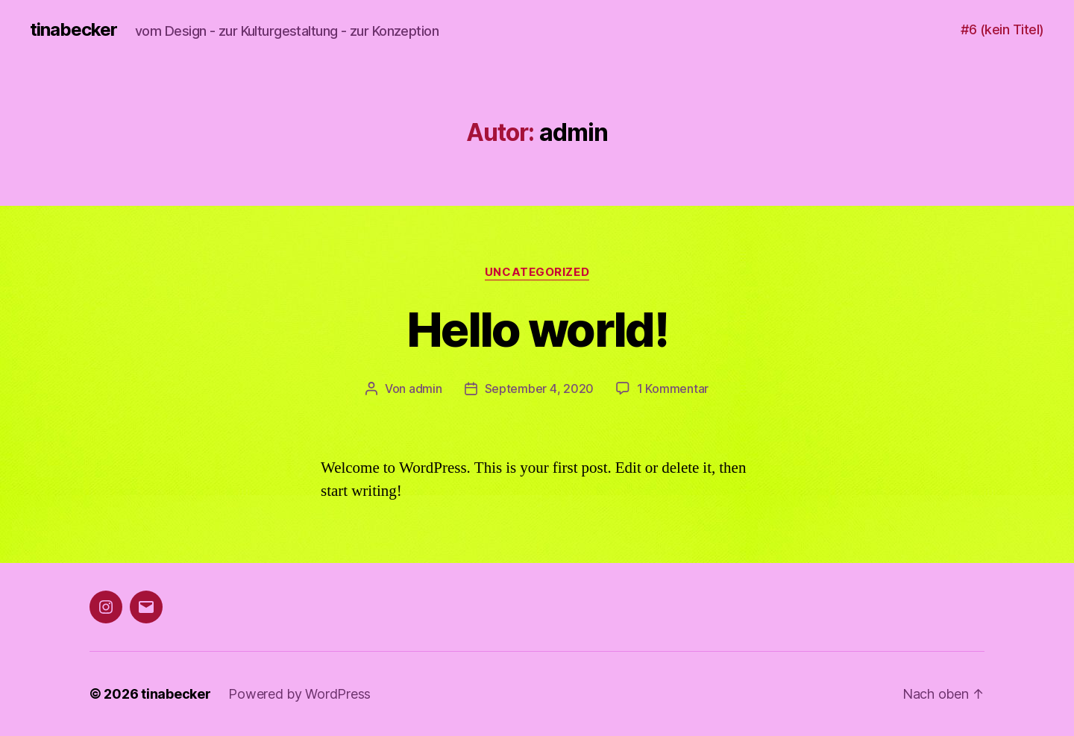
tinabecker (73, 30)
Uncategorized (537, 272)
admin (425, 388)
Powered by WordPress (299, 694)
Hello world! (537, 329)
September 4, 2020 (539, 388)
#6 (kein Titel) (1002, 29)
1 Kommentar (673, 388)
